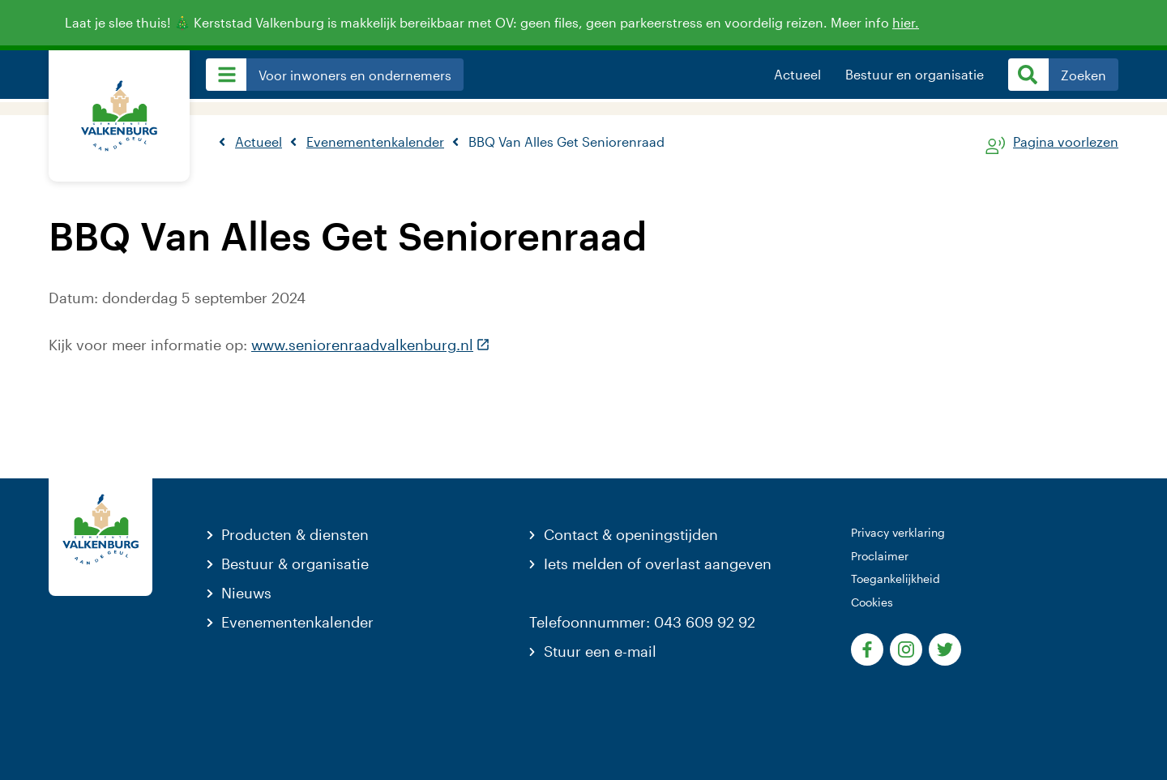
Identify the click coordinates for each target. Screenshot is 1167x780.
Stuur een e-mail (600, 651)
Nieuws (246, 593)
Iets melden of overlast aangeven (658, 563)
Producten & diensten (295, 534)
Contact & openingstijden (631, 534)
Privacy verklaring (898, 532)
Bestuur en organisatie (914, 74)
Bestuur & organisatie (295, 563)
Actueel (797, 74)
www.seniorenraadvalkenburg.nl (370, 345)
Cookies (872, 602)
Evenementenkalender (297, 622)
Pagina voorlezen (1065, 142)
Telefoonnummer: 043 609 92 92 (642, 622)
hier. (914, 22)
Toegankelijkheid (895, 578)
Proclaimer (879, 556)
